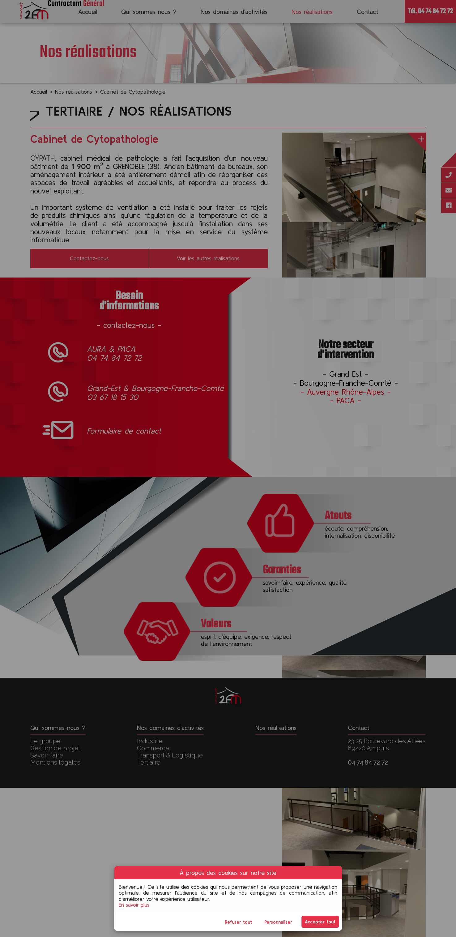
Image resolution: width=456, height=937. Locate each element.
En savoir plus (134, 905)
